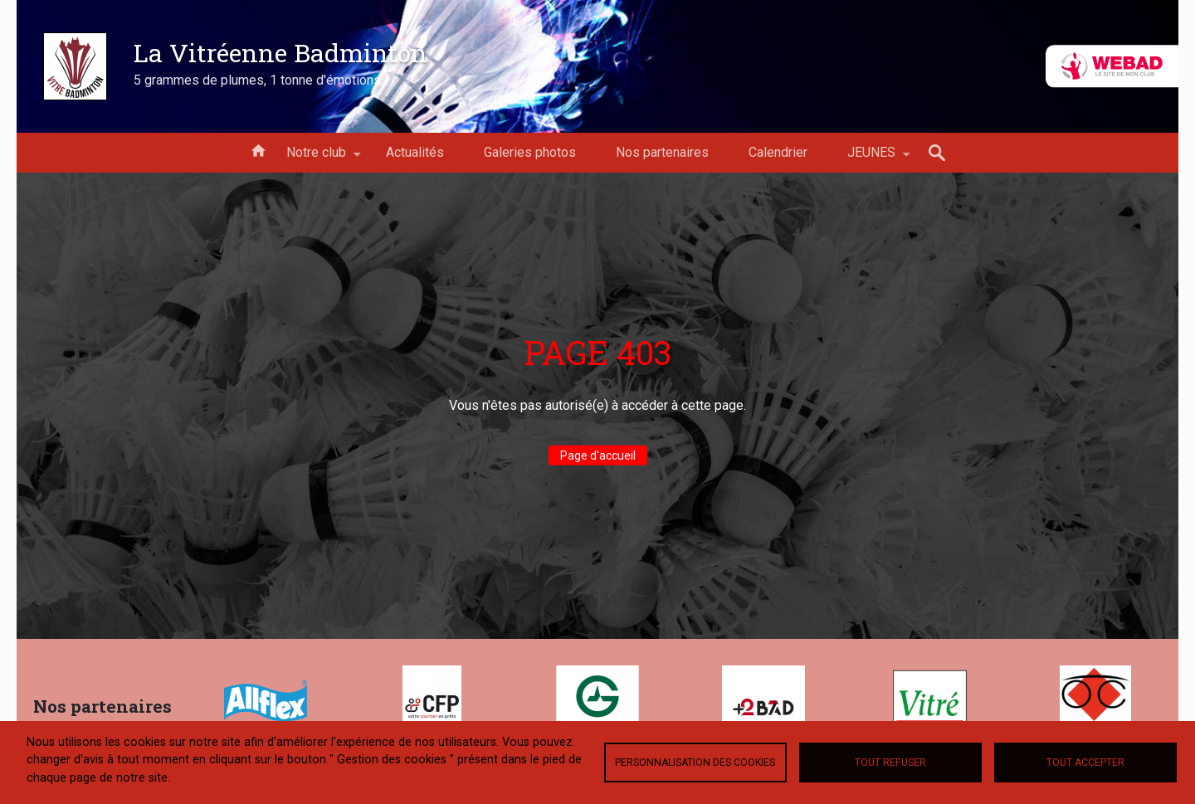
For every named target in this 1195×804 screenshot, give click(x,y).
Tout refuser (890, 762)
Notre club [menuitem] (316, 158)
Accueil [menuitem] (258, 149)
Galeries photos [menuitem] (530, 152)
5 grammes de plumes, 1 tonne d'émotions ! (261, 80)
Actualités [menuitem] (415, 152)
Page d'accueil (598, 454)
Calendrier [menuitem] (778, 152)
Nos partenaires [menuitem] (662, 152)
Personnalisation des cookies (695, 762)
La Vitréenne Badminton (280, 52)
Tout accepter (1085, 762)
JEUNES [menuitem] (871, 158)
